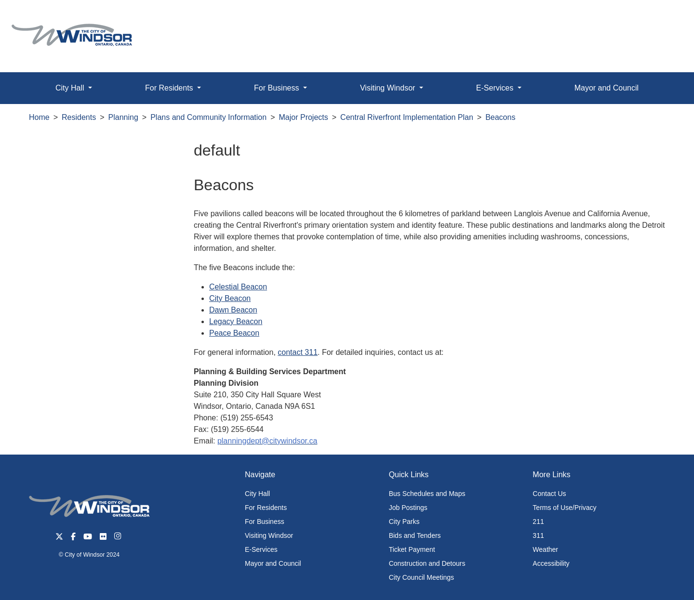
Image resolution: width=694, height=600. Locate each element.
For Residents (266, 507)
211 (538, 521)
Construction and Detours (427, 563)
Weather (545, 549)
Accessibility (551, 563)
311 (538, 535)
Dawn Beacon (233, 310)
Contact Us (549, 493)
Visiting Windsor (269, 535)
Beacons (500, 117)
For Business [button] (277, 88)
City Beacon (230, 298)
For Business (264, 521)
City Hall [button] (70, 88)
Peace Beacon (234, 333)
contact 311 (298, 352)
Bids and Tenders (415, 535)
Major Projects (303, 117)
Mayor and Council (606, 88)
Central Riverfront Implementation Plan (406, 117)
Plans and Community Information (208, 117)
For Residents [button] (170, 88)
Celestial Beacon (238, 287)
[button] (665, 18)
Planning (123, 117)
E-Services (261, 549)
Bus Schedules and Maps (427, 493)
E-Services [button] (496, 88)
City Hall (257, 493)
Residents (79, 117)
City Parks (404, 521)
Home (39, 117)
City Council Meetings (421, 577)
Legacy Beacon (235, 321)
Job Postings (408, 507)
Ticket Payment (412, 549)
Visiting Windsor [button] (388, 88)
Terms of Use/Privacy (564, 507)
